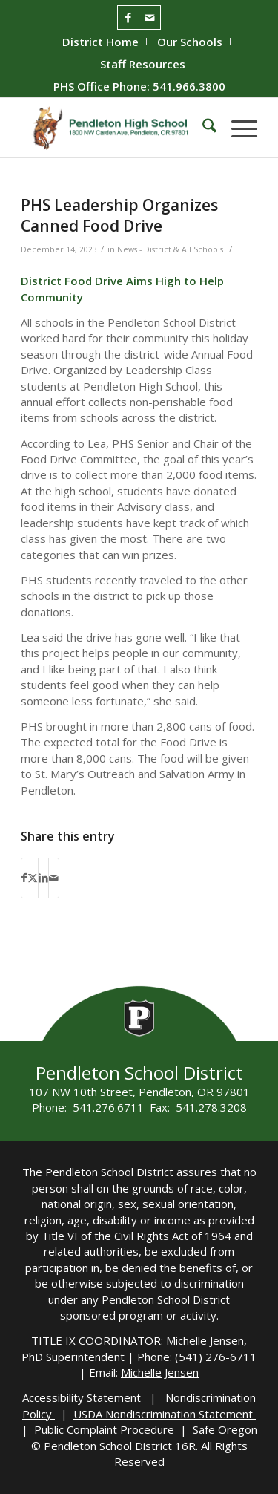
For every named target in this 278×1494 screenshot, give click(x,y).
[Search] (202, 127)
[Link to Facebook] (128, 17)
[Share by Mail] (54, 877)
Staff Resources (142, 63)
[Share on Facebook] (24, 877)
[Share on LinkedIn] (43, 877)
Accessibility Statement (81, 1397)
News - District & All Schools (170, 249)
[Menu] (236, 127)
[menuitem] (101, 41)
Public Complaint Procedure (104, 1429)
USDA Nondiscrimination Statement (164, 1413)
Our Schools (189, 41)
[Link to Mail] (149, 17)
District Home (100, 41)
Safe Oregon (225, 1429)
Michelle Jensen (160, 1372)
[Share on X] (32, 877)
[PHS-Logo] (115, 127)
